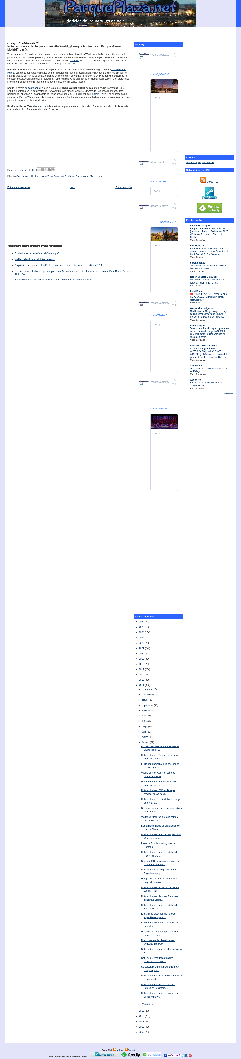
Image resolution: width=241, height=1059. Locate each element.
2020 (142, 653)
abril (144, 731)
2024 (142, 632)
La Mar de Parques (200, 225)
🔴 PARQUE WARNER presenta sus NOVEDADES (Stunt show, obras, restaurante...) (208, 297)
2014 (142, 685)
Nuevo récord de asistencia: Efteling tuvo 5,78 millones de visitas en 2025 (53, 279)
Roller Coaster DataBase (204, 277)
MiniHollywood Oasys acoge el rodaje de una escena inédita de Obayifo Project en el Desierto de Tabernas (208, 314)
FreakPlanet (197, 291)
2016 (142, 674)
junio (144, 721)
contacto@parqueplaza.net (200, 162)
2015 (142, 680)
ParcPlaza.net (197, 245)
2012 (142, 1016)
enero (145, 1004)
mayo (145, 726)
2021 (142, 648)
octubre (146, 700)
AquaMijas (196, 365)
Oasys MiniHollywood (202, 308)
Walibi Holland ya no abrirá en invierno (35, 259)
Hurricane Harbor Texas (42, 176)
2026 (142, 621)
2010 (142, 1026)
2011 (142, 1021)
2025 (142, 627)
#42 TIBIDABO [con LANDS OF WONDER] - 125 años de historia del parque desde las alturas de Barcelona (209, 354)
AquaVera (195, 380)
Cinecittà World (23, 176)
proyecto (101, 176)
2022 (142, 643)
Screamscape (197, 262)
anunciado (43, 106)
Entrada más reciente (18, 187)
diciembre (147, 689)
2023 (142, 637)
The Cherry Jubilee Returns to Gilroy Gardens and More (208, 267)
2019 (142, 658)
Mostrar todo (228, 394)
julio (144, 715)
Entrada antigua (123, 187)
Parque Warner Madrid (86, 176)
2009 (142, 1032)
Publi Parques (198, 325)
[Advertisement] (120, 32)
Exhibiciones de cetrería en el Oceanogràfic (37, 253)
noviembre (147, 694)
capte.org (33, 88)
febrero (146, 742)
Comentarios (132, 1050)
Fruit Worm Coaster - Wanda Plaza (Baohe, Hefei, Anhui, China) (207, 281)
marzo (145, 737)
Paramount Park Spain (64, 176)
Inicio (72, 187)
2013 (142, 1011)
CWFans (74, 60)
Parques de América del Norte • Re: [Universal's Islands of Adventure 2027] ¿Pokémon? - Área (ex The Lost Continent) (209, 232)
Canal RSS (209, 182)
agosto (145, 710)
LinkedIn (94, 94)
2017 (142, 669)
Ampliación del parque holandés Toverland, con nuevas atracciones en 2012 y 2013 (58, 265)
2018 (142, 664)
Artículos (118, 1050)
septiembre (148, 705)
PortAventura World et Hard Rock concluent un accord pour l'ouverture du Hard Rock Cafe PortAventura (209, 251)
